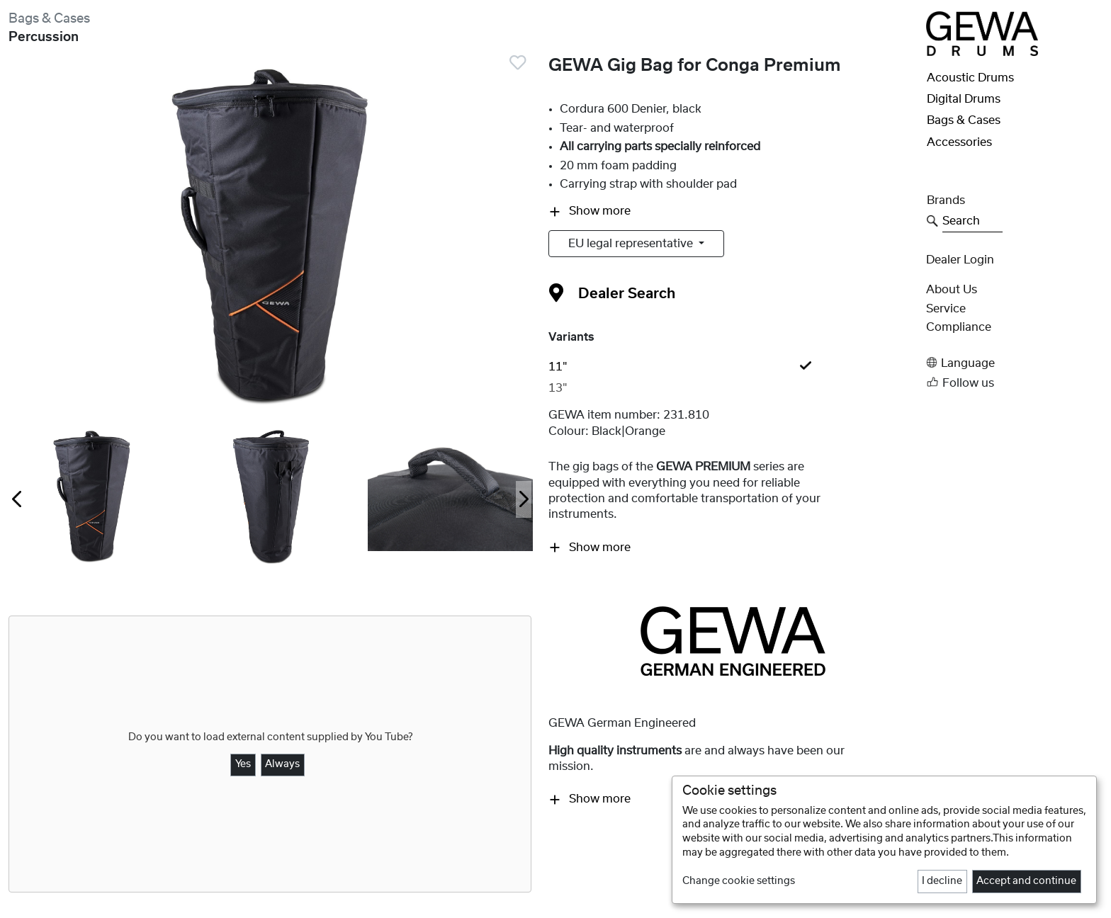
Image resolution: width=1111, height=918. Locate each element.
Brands (946, 200)
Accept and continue (1026, 881)
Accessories (959, 142)
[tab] (732, 367)
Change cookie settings (738, 881)
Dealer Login (960, 260)
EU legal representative (632, 243)
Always (282, 764)
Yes (243, 764)
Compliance (958, 327)
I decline (942, 881)
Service (946, 308)
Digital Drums (963, 99)
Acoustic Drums (970, 78)
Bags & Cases (49, 19)
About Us (951, 289)
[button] (1014, 363)
